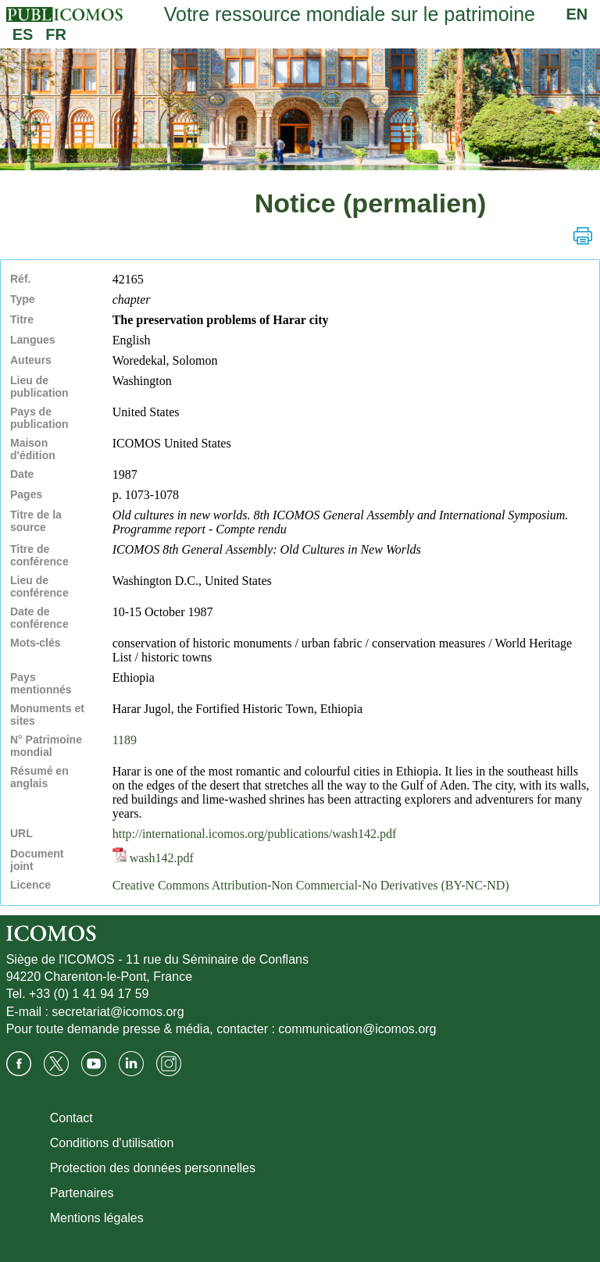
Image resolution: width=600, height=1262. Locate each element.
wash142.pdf (153, 858)
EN (577, 14)
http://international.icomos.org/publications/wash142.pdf (254, 833)
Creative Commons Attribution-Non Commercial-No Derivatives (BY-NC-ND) (310, 885)
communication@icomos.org (357, 1029)
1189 (124, 740)
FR (55, 34)
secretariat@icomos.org (118, 1011)
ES (23, 34)
